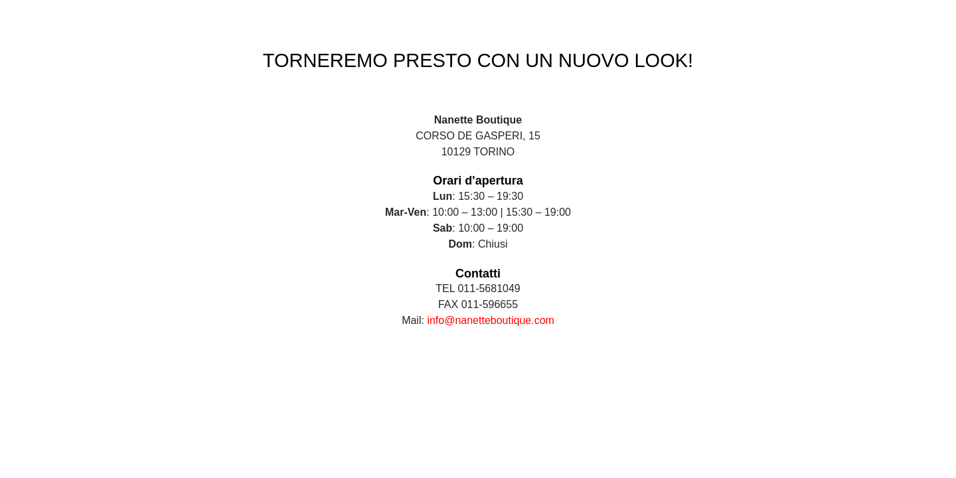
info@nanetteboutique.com (490, 320)
